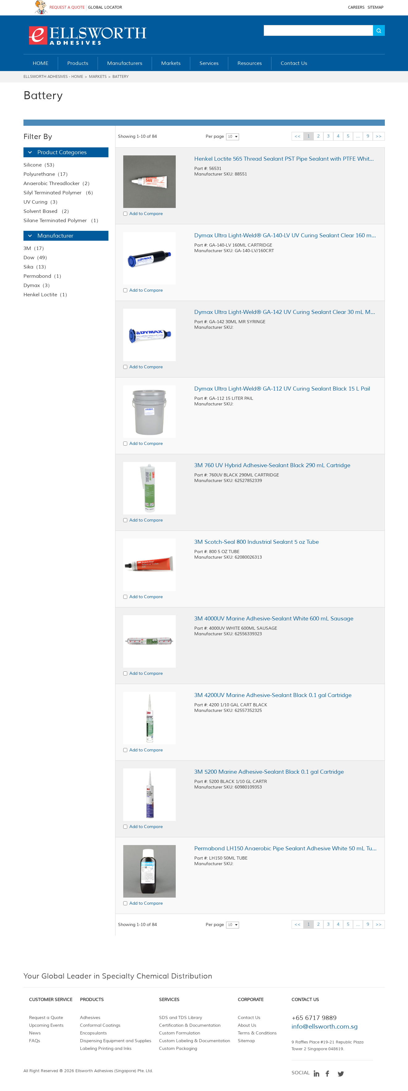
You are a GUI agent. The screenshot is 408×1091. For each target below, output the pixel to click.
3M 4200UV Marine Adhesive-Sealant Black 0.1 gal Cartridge (272, 695)
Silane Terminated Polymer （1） (62, 221)
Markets (98, 76)
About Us (247, 1025)
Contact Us (249, 1017)
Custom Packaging (178, 1048)
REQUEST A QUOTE (67, 7)
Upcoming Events (46, 1025)
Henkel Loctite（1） (46, 295)
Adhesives (90, 1017)
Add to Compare (146, 213)
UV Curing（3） (41, 202)
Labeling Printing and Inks (106, 1048)
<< (297, 136)
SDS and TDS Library (180, 1017)
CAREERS (356, 7)
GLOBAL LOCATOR (105, 7)
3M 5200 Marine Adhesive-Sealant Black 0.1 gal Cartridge (269, 771)
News (35, 1033)
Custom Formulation (179, 1033)
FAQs (34, 1040)
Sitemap (246, 1040)
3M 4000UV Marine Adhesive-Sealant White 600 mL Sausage (273, 618)
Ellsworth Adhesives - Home (53, 76)
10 (230, 136)
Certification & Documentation (190, 1025)
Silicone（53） (40, 165)
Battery (120, 76)
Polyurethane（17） (46, 174)
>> (379, 136)
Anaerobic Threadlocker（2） (57, 183)
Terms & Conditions (257, 1033)
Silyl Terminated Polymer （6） (59, 193)
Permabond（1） (43, 276)
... (358, 136)
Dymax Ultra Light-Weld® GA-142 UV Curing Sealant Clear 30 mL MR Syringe (285, 312)
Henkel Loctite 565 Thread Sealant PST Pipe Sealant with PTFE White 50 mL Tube (285, 158)
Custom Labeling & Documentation (194, 1040)
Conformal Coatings (100, 1025)
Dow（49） (36, 258)
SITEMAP (375, 7)
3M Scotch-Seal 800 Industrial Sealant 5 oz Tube (256, 542)
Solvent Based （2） (47, 211)
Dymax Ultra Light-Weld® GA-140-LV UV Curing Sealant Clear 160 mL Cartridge (285, 235)
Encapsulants (93, 1033)
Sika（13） (36, 267)
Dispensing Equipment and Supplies (115, 1040)
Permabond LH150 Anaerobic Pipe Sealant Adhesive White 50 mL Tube (285, 848)
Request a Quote (46, 1017)
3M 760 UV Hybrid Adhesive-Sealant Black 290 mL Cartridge (272, 465)
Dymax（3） (38, 285)
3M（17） (35, 248)
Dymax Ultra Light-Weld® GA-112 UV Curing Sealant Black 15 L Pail (282, 388)
